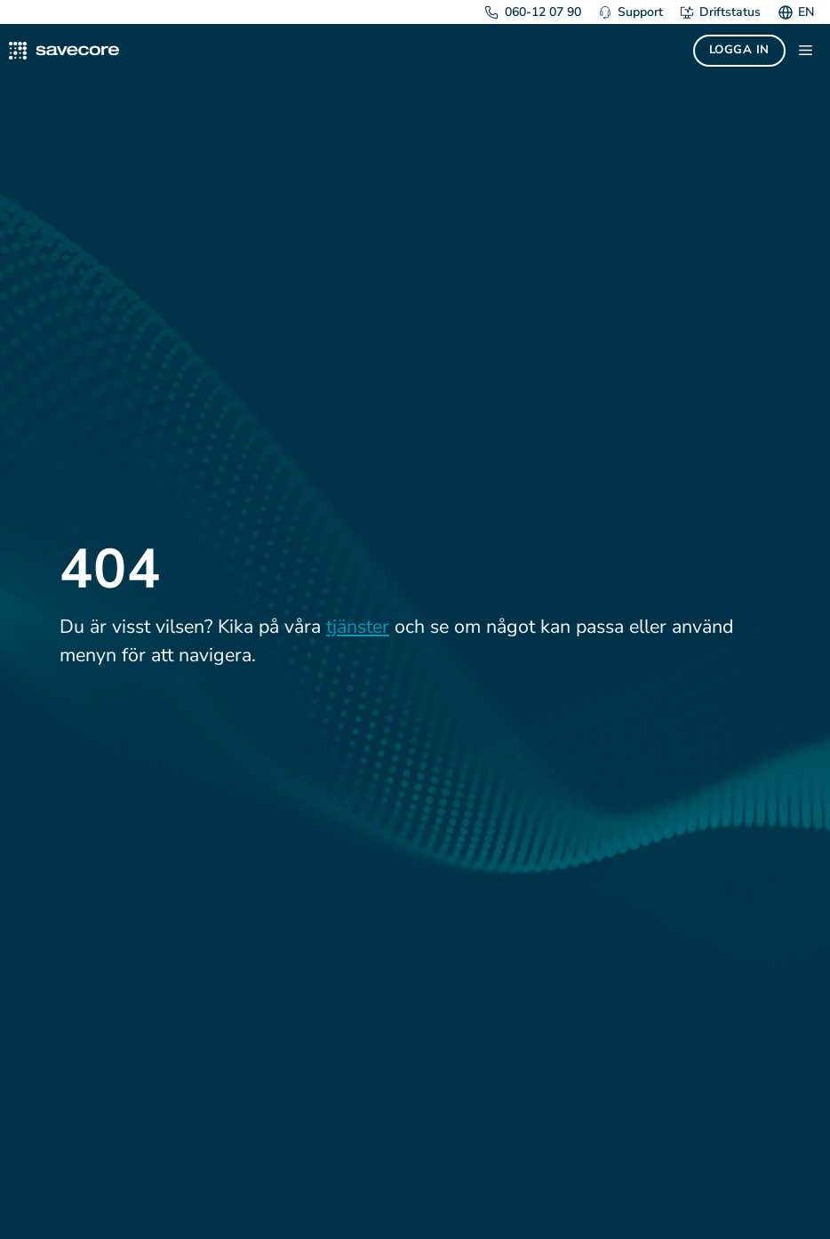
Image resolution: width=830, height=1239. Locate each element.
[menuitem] (804, 12)
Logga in (739, 50)
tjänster (357, 626)
